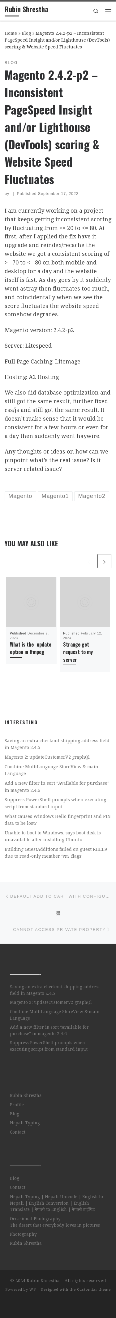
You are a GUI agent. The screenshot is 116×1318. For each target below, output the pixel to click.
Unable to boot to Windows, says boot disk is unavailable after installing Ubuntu (53, 836)
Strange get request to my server (78, 652)
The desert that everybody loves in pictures (55, 1225)
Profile (17, 1104)
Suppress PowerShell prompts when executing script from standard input (55, 803)
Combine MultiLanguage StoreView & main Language (51, 770)
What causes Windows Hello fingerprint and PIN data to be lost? (58, 820)
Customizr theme (94, 1290)
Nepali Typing (25, 1122)
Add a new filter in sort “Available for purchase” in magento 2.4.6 (57, 786)
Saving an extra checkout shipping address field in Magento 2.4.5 (57, 744)
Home (11, 33)
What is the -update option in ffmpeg (30, 648)
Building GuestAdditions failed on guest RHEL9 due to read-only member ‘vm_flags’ (56, 853)
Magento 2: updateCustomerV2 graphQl (47, 757)
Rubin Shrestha (26, 1095)
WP (32, 1290)
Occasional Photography (35, 1218)
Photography (23, 1234)
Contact (17, 1132)
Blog (26, 33)
